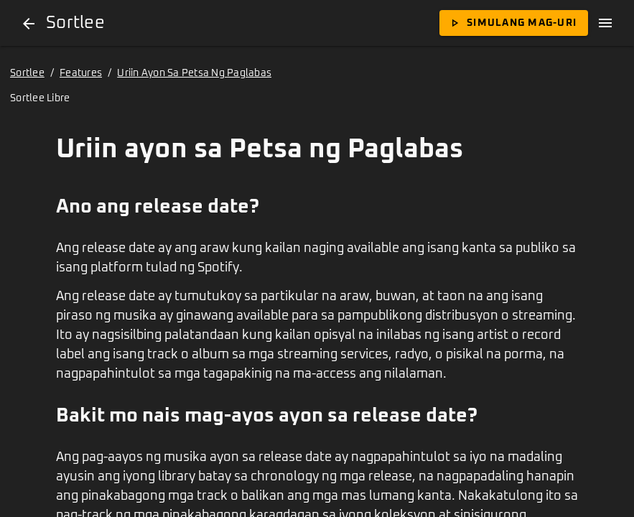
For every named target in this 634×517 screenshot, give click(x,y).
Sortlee (27, 73)
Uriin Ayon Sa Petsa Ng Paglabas (194, 73)
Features (81, 73)
